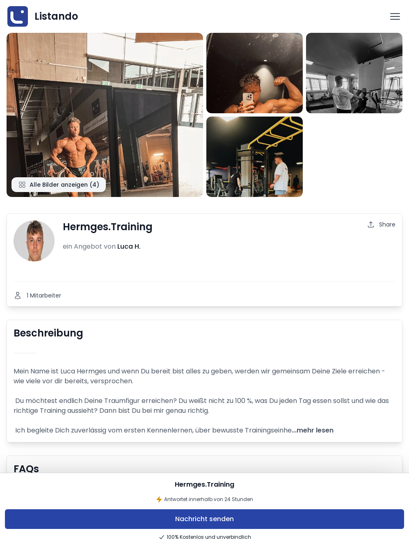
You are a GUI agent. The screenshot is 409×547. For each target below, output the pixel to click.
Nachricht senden (204, 519)
